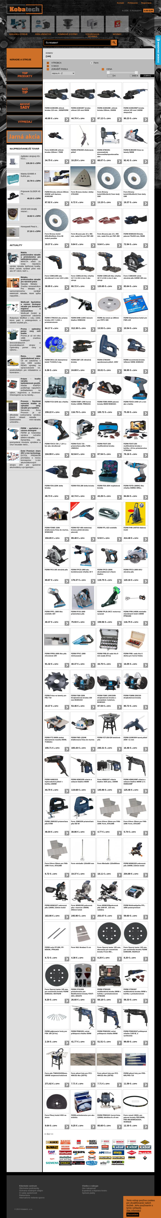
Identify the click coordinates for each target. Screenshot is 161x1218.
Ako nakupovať (89, 1188)
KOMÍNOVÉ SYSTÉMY (67, 33)
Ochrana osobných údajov (31, 1190)
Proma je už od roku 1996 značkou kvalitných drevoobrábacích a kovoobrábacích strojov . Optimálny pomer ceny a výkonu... (25, 342)
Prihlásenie (133, 3)
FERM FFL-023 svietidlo (107, 528)
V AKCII (53, 66)
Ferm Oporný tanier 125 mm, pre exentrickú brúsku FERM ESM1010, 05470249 (56, 991)
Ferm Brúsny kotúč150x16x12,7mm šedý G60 (108, 194)
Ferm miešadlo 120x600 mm (82, 863)
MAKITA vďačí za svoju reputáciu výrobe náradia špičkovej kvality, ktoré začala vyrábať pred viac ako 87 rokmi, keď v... (25, 266)
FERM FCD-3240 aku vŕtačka (56, 402)
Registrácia (146, 3)
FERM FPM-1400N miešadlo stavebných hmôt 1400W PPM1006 (135, 614)
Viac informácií (133, 1210)
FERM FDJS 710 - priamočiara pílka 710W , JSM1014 (81, 446)
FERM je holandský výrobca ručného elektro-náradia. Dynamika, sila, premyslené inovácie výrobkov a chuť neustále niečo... (25, 439)
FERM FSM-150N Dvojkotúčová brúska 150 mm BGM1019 (81, 698)
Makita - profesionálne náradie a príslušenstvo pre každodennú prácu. (31, 255)
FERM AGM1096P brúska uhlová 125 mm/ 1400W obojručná (134, 110)
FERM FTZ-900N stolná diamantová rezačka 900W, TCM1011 (56, 740)
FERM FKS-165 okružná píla (56, 570)
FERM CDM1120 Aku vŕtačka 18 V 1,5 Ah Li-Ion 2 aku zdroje (109, 278)
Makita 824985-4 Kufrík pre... (28, 175)
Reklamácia (24, 1195)
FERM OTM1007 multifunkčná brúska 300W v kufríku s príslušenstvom (135, 991)
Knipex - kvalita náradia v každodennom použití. (31, 381)
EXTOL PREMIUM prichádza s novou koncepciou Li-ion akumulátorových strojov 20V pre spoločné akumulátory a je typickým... (25, 461)
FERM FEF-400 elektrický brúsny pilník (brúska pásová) (81, 530)
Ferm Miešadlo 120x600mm (108, 863)
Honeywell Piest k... (30, 226)
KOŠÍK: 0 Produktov (138, 10)
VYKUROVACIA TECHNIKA (92, 34)
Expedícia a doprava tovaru (94, 1190)
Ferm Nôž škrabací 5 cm (81, 947)
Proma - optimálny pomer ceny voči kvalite (31, 331)
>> (52, 1134)
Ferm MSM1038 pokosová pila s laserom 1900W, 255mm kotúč (81, 907)
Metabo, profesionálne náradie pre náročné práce (31, 279)
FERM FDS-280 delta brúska (82, 486)
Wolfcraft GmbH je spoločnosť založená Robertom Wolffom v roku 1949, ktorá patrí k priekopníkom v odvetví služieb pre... (25, 318)
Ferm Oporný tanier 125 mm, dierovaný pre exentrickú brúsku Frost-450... (109, 949)
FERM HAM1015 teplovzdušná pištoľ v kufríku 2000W (54, 782)
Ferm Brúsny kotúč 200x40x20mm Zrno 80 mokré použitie (54, 236)
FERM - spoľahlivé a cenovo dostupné (31, 429)
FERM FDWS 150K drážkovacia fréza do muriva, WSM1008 (56, 530)
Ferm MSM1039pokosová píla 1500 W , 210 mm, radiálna (107, 907)
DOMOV (49, 53)
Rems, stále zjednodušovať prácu (31, 357)
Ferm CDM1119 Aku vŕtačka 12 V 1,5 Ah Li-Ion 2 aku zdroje (82, 278)
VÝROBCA (54, 63)
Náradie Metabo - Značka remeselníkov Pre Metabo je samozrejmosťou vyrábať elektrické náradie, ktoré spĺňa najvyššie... (25, 290)
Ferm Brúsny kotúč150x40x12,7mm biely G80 (135, 194)
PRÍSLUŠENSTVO (43, 33)
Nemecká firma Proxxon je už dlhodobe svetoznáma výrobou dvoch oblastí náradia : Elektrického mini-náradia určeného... (25, 416)
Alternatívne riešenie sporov (31, 1197)
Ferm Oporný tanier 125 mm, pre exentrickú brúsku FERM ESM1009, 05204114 (135, 949)
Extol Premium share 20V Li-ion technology (31, 452)
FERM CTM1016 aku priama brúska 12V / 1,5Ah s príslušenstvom (56, 320)
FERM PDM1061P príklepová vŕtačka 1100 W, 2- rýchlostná (135, 1033)
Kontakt (120, 3)
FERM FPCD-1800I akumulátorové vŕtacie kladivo (106, 572)
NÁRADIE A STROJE (18, 33)
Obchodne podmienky (29, 1188)
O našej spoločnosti (28, 1193)
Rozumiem (132, 1214)
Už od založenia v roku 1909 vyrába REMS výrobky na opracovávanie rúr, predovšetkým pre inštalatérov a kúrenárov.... (25, 366)
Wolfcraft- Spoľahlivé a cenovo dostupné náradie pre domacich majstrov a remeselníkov (31, 306)
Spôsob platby (88, 1193)
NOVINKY (117, 33)
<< (45, 1134)
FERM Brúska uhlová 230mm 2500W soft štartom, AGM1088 (57, 194)
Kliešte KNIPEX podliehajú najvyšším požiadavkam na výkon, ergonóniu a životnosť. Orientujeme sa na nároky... (25, 390)
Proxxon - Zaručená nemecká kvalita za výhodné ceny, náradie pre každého (31, 404)
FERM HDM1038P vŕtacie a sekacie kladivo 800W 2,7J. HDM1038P (135, 782)
